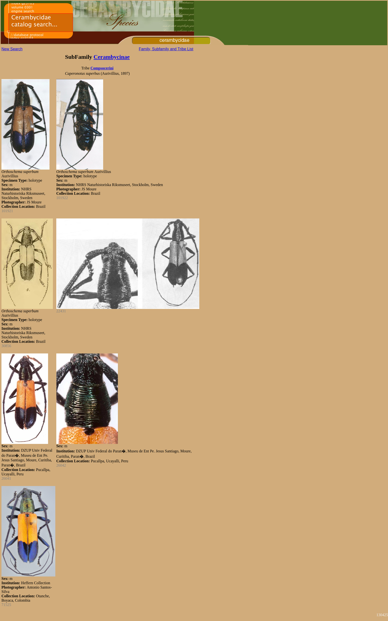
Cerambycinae (111, 57)
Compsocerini (101, 68)
